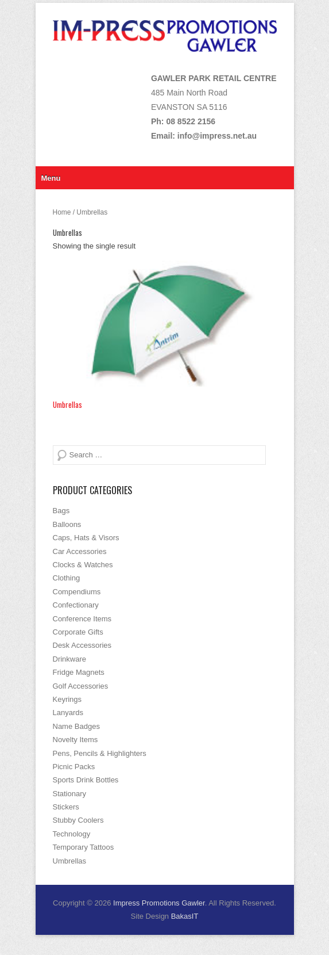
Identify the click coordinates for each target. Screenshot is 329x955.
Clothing (66, 578)
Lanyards (68, 712)
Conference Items (82, 618)
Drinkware (70, 659)
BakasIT (185, 916)
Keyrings (67, 699)
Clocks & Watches (83, 564)
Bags (61, 510)
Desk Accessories (82, 645)
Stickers (66, 807)
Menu (51, 178)
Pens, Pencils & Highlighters (99, 753)
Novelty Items (75, 739)
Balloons (67, 524)
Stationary (70, 793)
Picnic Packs (74, 766)
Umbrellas (70, 861)
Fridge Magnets (78, 672)
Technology (72, 834)
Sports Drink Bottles (86, 780)
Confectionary (76, 605)
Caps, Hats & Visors (86, 537)
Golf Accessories (81, 686)
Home (62, 212)
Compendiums (77, 591)
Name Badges (76, 726)
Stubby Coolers (78, 820)
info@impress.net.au (217, 135)
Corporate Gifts (78, 632)
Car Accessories (80, 551)
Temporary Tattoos (83, 847)
